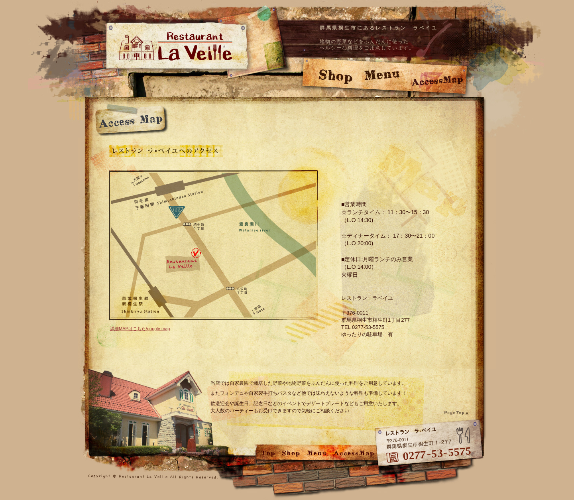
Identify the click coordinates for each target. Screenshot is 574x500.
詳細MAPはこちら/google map (140, 328)
